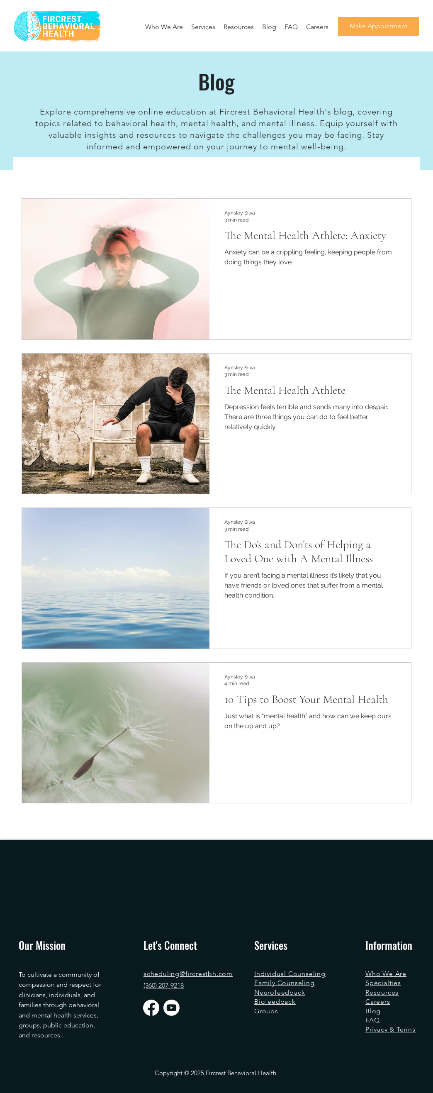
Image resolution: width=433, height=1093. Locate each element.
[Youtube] (171, 1008)
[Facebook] (151, 1008)
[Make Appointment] (378, 26)
